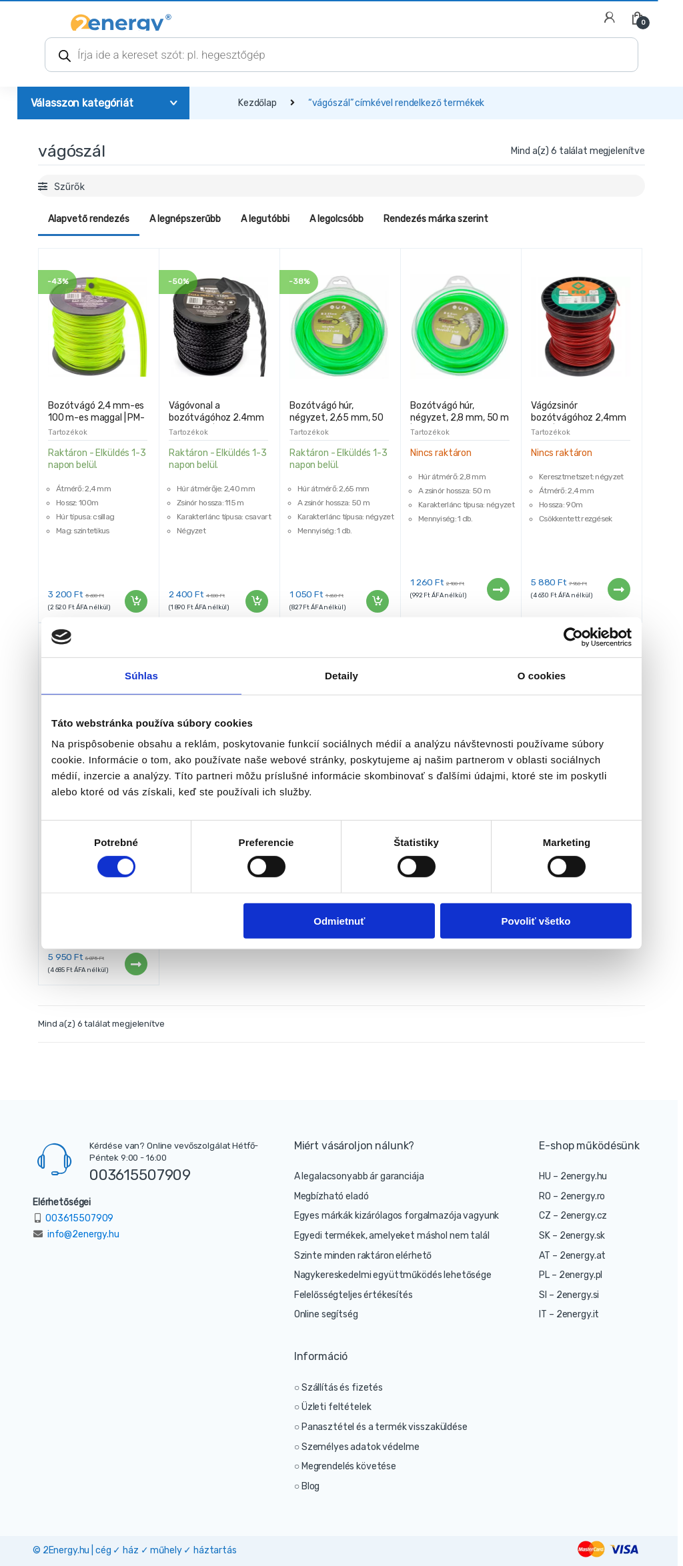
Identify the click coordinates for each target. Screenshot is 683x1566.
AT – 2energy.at (572, 1255)
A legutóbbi (265, 219)
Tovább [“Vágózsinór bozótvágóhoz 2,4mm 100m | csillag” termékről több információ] (135, 964)
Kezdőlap (257, 103)
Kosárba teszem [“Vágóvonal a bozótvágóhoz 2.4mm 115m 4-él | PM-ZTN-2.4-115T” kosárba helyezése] (256, 601)
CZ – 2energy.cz (573, 1215)
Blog (310, 1486)
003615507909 (140, 1174)
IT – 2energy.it (569, 1314)
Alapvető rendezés (88, 219)
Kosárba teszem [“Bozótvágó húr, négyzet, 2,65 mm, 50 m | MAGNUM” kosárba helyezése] (377, 601)
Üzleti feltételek (336, 1407)
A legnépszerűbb (185, 219)
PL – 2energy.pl (570, 1275)
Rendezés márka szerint (436, 219)
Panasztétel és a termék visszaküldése (384, 1427)
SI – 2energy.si (569, 1295)
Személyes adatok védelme (360, 1447)
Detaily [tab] (341, 675)
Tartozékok (67, 432)
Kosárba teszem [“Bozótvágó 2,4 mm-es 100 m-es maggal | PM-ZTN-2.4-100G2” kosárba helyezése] (135, 601)
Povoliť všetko (536, 920)
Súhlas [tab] (141, 675)
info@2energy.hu (83, 1234)
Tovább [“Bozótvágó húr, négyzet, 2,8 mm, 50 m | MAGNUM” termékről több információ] (498, 589)
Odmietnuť (339, 920)
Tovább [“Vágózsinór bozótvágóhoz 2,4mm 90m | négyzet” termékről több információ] (618, 589)
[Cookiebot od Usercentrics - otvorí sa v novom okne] (573, 637)
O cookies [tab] (542, 675)
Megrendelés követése (348, 1466)
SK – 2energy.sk (572, 1235)
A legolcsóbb (336, 219)
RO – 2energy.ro (572, 1196)
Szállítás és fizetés (342, 1387)
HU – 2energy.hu (573, 1176)
